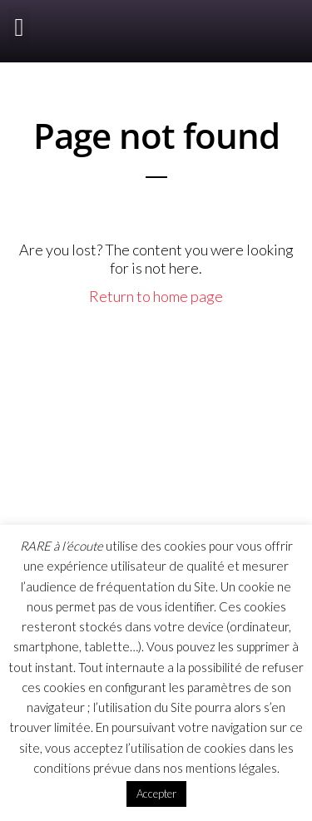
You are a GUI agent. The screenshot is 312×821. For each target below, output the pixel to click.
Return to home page (156, 296)
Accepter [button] (156, 793)
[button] (19, 27)
